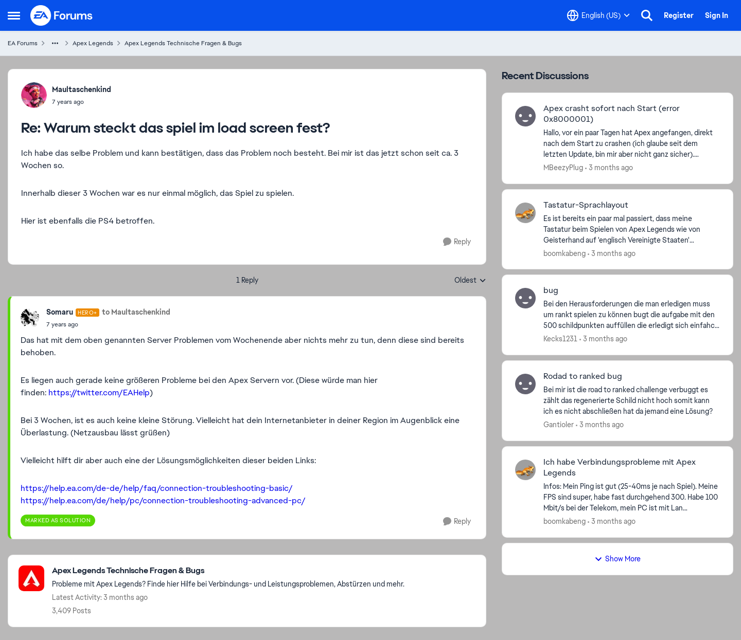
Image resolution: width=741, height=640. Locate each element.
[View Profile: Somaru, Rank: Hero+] (31, 318)
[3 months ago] (609, 167)
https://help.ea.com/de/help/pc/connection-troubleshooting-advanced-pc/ (163, 500)
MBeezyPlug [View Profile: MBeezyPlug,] (563, 167)
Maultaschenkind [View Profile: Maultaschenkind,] (81, 89)
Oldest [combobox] (470, 281)
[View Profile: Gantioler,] (525, 384)
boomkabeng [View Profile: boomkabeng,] (564, 253)
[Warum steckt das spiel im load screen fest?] (81, 101)
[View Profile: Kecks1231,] (525, 298)
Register (679, 15)
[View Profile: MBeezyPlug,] (525, 116)
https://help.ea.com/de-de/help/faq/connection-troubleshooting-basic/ (157, 488)
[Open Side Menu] (14, 15)
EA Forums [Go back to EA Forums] (23, 43)
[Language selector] (598, 15)
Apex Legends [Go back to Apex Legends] (93, 43)
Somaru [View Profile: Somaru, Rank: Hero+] (59, 312)
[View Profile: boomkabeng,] (525, 213)
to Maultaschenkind (136, 312)
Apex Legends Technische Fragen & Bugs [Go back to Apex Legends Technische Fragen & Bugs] (183, 43)
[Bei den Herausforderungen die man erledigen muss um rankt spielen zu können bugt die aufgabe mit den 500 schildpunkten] (631, 315)
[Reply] (457, 242)
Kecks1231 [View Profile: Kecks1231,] (560, 338)
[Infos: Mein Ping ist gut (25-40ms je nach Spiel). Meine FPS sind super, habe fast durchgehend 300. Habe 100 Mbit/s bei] (631, 497)
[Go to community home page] (61, 15)
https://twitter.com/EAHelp (99, 392)
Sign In (716, 15)
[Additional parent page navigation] (55, 43)
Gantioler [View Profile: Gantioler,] (558, 424)
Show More (617, 558)
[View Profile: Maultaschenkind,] (34, 95)
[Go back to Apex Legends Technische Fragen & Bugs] (228, 570)
